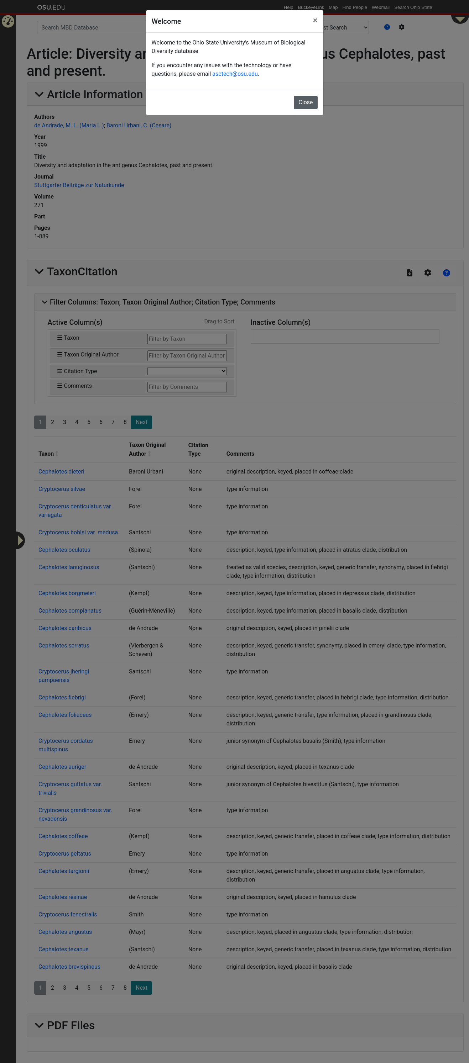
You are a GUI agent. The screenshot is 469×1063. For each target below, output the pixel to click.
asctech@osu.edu (234, 73)
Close (305, 102)
